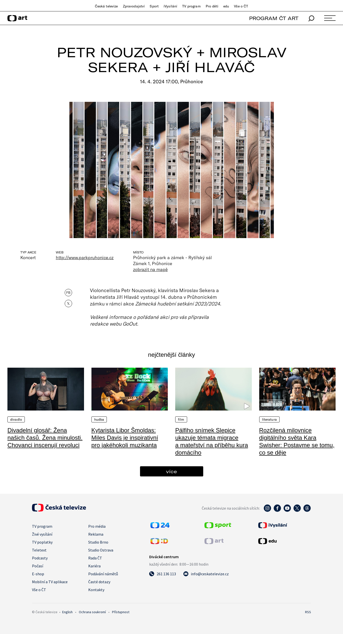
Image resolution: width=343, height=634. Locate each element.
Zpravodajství (134, 6)
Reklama (95, 534)
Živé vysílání (42, 534)
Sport (154, 6)
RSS (308, 612)
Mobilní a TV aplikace (50, 581)
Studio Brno (98, 542)
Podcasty (40, 557)
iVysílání (170, 6)
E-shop (38, 573)
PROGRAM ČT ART (273, 18)
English (67, 612)
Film (181, 419)
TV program (191, 6)
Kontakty (96, 589)
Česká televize (106, 6)
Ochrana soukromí (92, 612)
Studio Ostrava (100, 550)
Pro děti (212, 6)
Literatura (269, 419)
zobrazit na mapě (150, 269)
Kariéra (94, 565)
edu (226, 6)
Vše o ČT (241, 6)
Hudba (99, 419)
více (171, 471)
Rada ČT (95, 557)
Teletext (39, 550)
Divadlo (16, 419)
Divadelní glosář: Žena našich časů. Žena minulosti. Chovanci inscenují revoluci (45, 437)
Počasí (37, 565)
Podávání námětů (103, 573)
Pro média (97, 526)
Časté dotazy (99, 581)
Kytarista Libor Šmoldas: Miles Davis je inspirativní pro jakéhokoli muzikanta (124, 437)
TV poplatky (42, 542)
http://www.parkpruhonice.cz (85, 257)
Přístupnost (120, 612)
